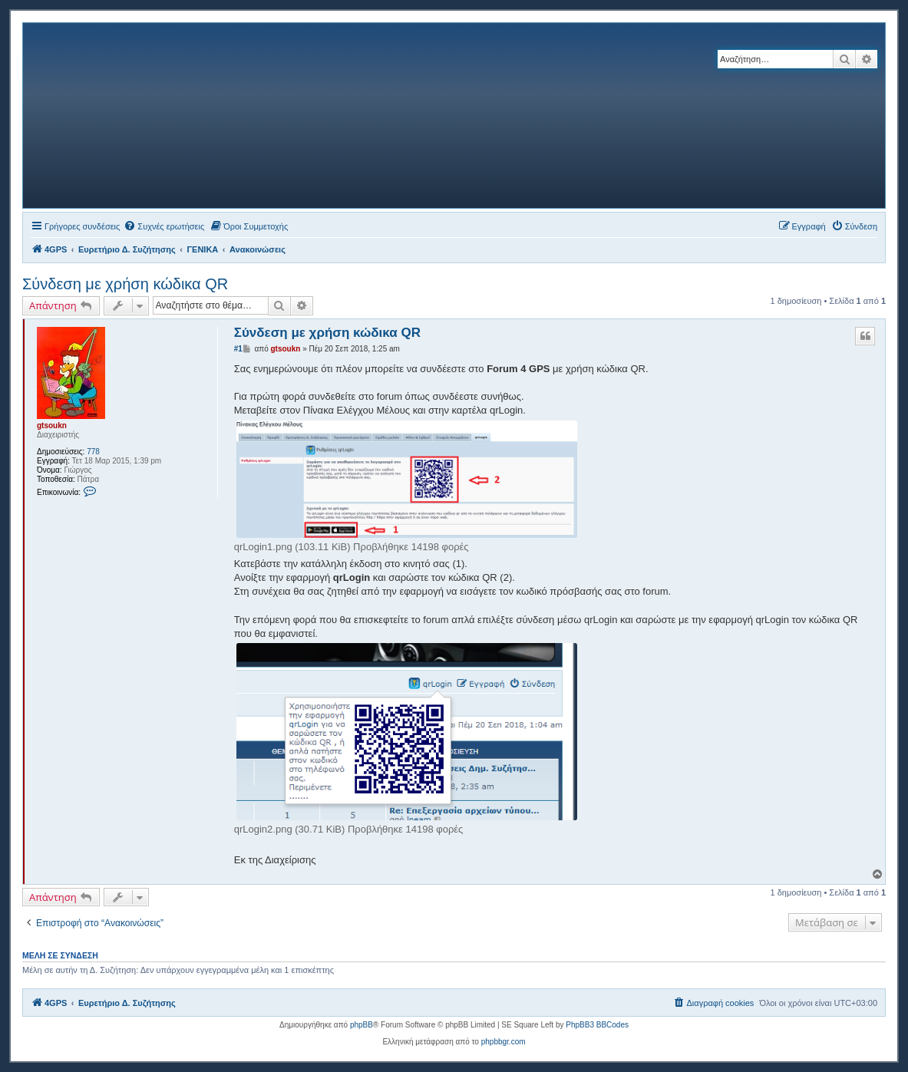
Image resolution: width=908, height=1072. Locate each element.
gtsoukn (52, 425)
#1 (238, 349)
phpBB (361, 1025)
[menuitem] (164, 226)
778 (93, 451)
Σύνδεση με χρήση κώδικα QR (125, 283)
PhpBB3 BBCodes (597, 1025)
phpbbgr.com (503, 1041)
